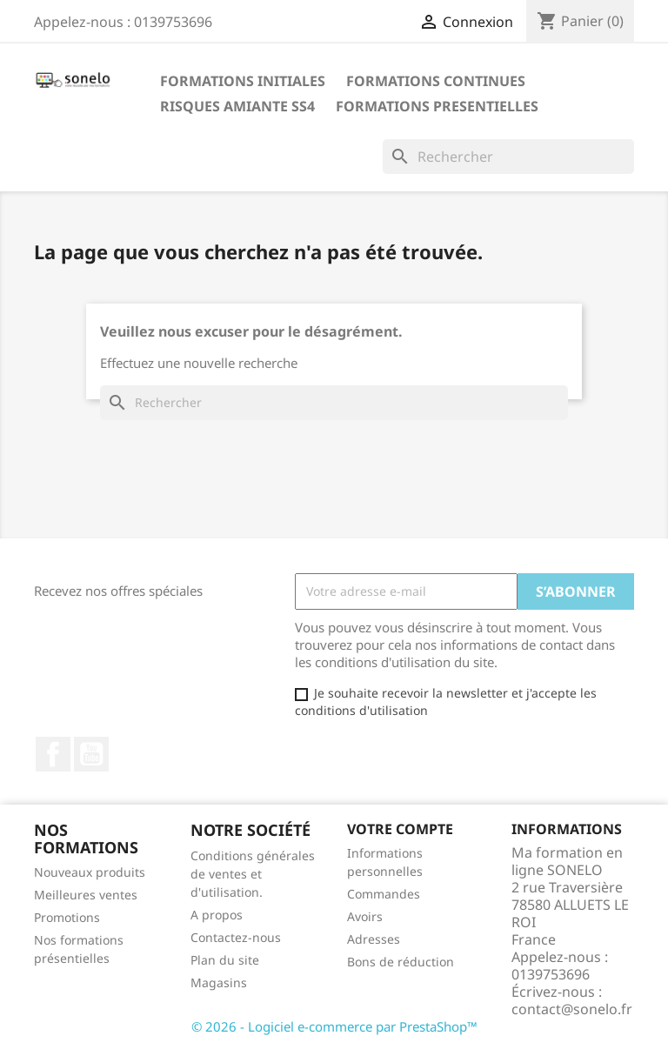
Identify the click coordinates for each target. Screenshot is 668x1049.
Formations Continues (435, 80)
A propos (216, 914)
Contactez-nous (235, 937)
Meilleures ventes (85, 894)
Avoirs (365, 916)
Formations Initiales (242, 80)
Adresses (373, 939)
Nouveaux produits (89, 872)
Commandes (383, 893)
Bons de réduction (400, 961)
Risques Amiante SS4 (237, 106)
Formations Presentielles (437, 106)
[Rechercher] (508, 156)
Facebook (53, 754)
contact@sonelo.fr (571, 1009)
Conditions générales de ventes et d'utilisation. (252, 873)
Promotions (67, 917)
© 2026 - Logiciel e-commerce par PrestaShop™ (334, 1026)
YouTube (91, 754)
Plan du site (224, 960)
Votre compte (400, 829)
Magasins (218, 982)
